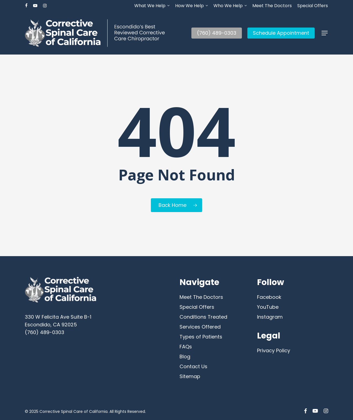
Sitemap (190, 376)
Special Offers (197, 307)
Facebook (269, 297)
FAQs (186, 346)
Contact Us (193, 366)
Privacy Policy (273, 350)
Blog (185, 356)
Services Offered (200, 326)
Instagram (270, 316)
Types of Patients (201, 336)
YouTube (268, 307)
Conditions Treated (203, 316)
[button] (325, 33)
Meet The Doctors (201, 297)
